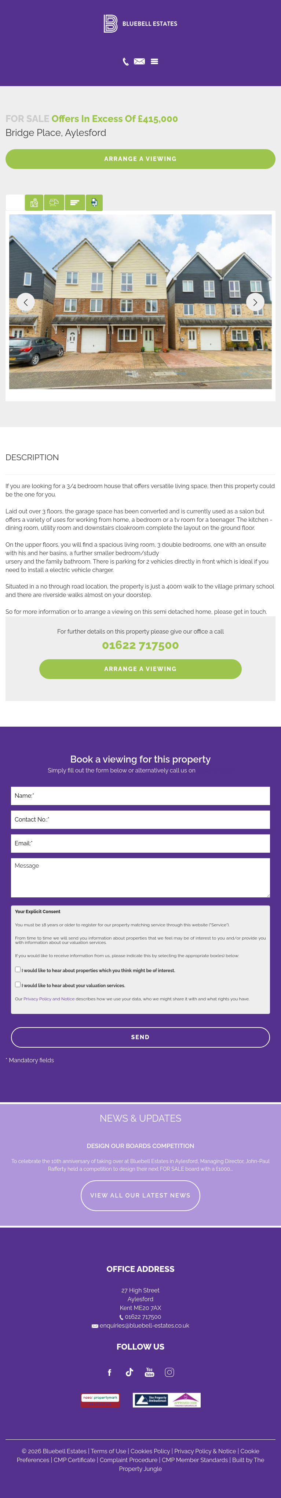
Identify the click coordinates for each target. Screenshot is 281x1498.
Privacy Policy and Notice (48, 998)
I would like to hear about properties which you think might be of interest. (95, 970)
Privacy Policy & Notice (205, 1451)
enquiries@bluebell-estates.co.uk (140, 1325)
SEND (140, 1037)
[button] (26, 302)
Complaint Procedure (128, 1460)
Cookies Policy (150, 1451)
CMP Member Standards (195, 1460)
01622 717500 (140, 645)
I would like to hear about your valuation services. (70, 985)
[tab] (15, 202)
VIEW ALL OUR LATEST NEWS (140, 1195)
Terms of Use (108, 1451)
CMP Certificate (74, 1460)
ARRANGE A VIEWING (140, 158)
